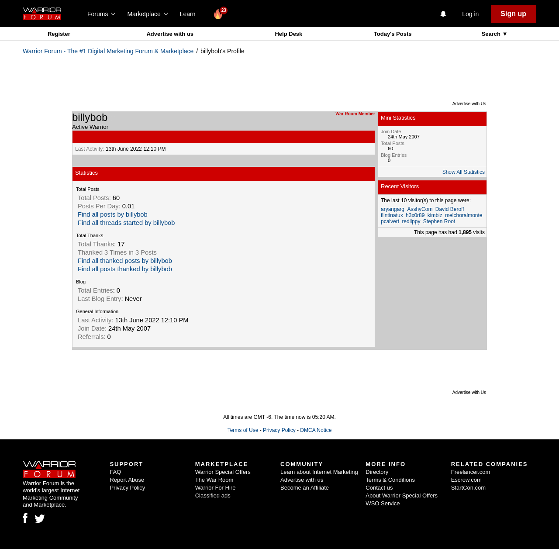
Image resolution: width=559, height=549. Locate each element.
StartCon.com (468, 487)
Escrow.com (466, 479)
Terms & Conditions (390, 479)
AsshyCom (419, 209)
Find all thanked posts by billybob (125, 260)
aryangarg (392, 209)
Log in (470, 13)
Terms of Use (243, 430)
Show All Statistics (463, 172)
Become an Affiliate (304, 487)
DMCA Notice (315, 430)
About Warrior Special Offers (402, 495)
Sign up (513, 13)
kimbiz (435, 215)
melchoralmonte (463, 215)
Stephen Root (439, 221)
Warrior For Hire (215, 487)
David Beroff (449, 209)
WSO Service (383, 503)
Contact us (379, 487)
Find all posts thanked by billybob (125, 269)
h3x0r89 (415, 215)
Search (492, 34)
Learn (190, 13)
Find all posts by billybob (113, 214)
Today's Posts (393, 34)
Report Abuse (127, 479)
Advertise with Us (469, 103)
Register (59, 34)
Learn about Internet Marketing (319, 472)
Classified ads (213, 495)
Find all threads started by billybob (126, 222)
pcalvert (390, 221)
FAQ (115, 472)
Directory (377, 472)
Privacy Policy (279, 430)
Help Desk (288, 34)
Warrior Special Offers (223, 472)
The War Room (214, 479)
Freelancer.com (470, 472)
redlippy (411, 221)
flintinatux (392, 215)
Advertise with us (169, 34)
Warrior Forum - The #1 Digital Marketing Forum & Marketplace (108, 51)
